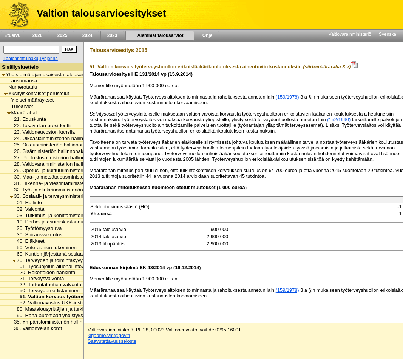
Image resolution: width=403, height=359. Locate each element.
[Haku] (31, 50)
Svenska (387, 34)
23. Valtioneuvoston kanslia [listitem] (42, 132)
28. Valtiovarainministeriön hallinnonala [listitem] (55, 164)
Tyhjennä (48, 58)
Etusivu (12, 35)
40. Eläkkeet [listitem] (28, 241)
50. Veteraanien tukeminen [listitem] (44, 247)
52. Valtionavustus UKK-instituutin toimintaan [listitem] (67, 302)
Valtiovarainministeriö (350, 34)
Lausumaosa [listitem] (20, 80)
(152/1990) (339, 119)
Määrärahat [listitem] (22, 113)
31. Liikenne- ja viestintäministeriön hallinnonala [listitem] (65, 183)
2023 (112, 35)
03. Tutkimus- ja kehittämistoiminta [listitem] (53, 215)
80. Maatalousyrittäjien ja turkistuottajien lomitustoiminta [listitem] (76, 309)
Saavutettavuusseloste (112, 341)
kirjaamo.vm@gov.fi (109, 335)
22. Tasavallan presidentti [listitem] (40, 125)
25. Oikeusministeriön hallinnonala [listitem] (50, 145)
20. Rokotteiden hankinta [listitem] (45, 272)
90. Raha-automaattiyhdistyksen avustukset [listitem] (63, 315)
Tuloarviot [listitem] (20, 106)
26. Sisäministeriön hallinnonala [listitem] (47, 151)
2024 (87, 35)
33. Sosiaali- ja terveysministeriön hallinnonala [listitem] (63, 196)
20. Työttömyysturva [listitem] (37, 228)
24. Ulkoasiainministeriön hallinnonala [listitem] (54, 138)
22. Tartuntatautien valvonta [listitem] (48, 284)
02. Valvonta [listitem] (28, 209)
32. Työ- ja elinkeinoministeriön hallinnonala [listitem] (60, 190)
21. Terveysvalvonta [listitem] (39, 278)
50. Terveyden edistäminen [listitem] (47, 290)
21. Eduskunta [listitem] (28, 119)
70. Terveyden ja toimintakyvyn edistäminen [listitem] (63, 260)
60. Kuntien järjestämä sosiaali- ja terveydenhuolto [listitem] (70, 254)
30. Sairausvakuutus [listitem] (37, 234)
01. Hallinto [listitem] (27, 202)
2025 (62, 35)
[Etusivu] (16, 14)
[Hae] (69, 49)
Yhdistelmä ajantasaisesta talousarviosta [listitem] (49, 74)
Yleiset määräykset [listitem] (30, 100)
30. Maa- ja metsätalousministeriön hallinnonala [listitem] (65, 177)
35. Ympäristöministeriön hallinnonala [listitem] (53, 322)
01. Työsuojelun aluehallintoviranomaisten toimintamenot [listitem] (80, 266)
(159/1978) (287, 97)
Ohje (207, 35)
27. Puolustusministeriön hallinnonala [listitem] (53, 157)
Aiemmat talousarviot (160, 35)
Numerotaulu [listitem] (20, 87)
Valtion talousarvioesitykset (101, 13)
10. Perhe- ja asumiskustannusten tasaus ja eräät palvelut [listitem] (79, 222)
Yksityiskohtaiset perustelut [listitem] (36, 93)
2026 (37, 35)
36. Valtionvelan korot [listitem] (36, 328)
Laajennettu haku (20, 58)
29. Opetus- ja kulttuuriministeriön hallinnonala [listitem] (63, 170)
